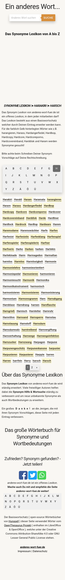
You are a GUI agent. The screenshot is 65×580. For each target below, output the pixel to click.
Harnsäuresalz (11, 329)
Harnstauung (10, 323)
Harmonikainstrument (15, 286)
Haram (28, 199)
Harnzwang (25, 342)
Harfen (54, 230)
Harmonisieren (30, 292)
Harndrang (23, 304)
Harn (43, 298)
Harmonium (9, 298)
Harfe (44, 230)
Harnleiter (35, 311)
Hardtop (33, 224)
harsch (37, 360)
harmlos (7, 261)
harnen (35, 304)
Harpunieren (10, 354)
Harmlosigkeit (34, 261)
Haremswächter (29, 230)
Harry (27, 360)
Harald (18, 199)
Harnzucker (9, 342)
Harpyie (39, 354)
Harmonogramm (28, 298)
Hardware (45, 224)
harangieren (54, 199)
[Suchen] (25, 17)
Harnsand (22, 317)
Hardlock (8, 224)
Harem (57, 224)
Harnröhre (9, 317)
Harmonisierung (50, 292)
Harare (7, 205)
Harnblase (9, 304)
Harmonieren (30, 273)
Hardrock (20, 224)
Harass (17, 205)
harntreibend (29, 329)
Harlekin (50, 249)
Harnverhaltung (12, 335)
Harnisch (22, 311)
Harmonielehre (11, 267)
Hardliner (53, 218)
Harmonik (28, 280)
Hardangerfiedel (32, 205)
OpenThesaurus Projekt (17, 525)
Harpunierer (26, 354)
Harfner (45, 242)
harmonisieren (11, 292)
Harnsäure (39, 323)
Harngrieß (9, 311)
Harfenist (8, 236)
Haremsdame (10, 230)
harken (40, 249)
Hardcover (55, 211)
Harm (22, 255)
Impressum (24, 551)
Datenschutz (40, 551)
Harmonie (50, 261)
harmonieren (47, 273)
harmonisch (37, 286)
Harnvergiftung (48, 329)
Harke (19, 249)
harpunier (54, 348)
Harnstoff (25, 323)
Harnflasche (48, 304)
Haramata (39, 199)
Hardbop (49, 205)
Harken (29, 249)
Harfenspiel (54, 236)
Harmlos (19, 261)
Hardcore (21, 211)
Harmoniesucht (12, 280)
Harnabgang (54, 298)
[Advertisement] (32, 70)
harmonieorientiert (33, 267)
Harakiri (7, 199)
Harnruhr (48, 311)
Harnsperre (36, 317)
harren (50, 354)
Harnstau (50, 317)
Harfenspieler (11, 242)
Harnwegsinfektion (48, 335)
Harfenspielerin (30, 242)
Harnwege (29, 335)
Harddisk (31, 218)
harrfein (17, 360)
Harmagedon (34, 255)
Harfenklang (38, 236)
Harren (7, 360)
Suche (48, 17)
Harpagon (39, 342)
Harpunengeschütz (14, 348)
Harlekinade (10, 255)
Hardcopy (8, 211)
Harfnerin (8, 249)
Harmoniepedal (12, 273)
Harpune (52, 342)
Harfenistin (22, 236)
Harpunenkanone (37, 348)
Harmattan (51, 255)
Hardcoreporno (37, 211)
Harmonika (42, 280)
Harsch (47, 360)
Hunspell (14, 521)
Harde (42, 218)
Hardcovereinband (13, 218)
